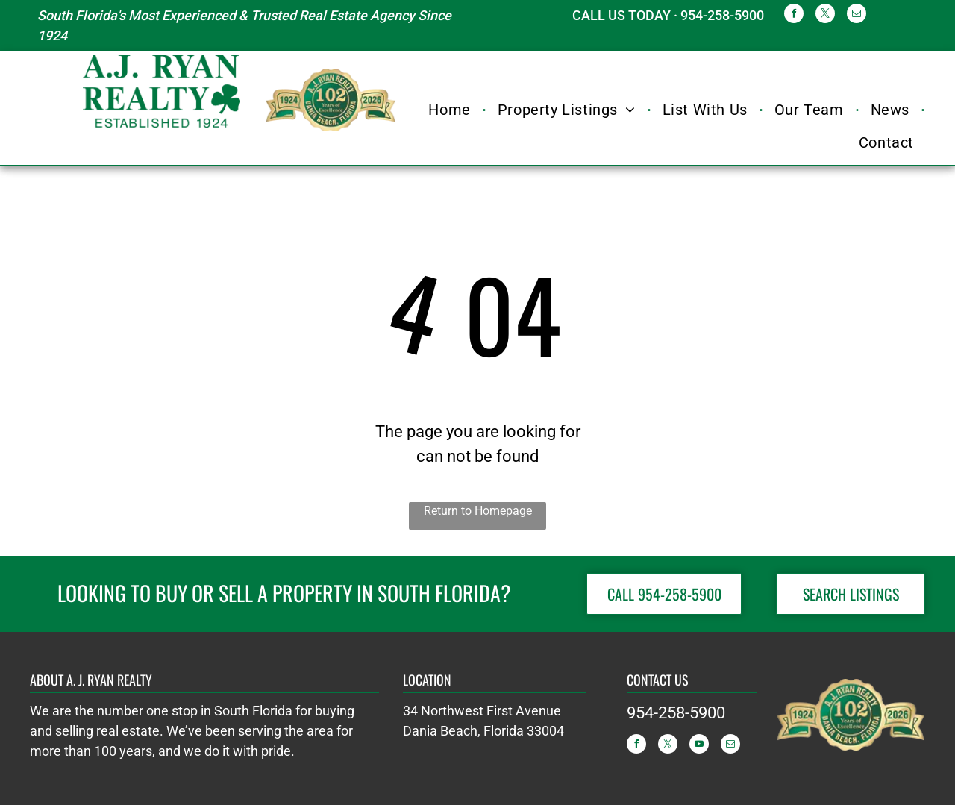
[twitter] (825, 15)
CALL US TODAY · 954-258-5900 (668, 15)
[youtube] (699, 745)
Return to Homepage (478, 511)
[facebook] (794, 15)
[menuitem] (451, 109)
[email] (856, 15)
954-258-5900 (676, 713)
